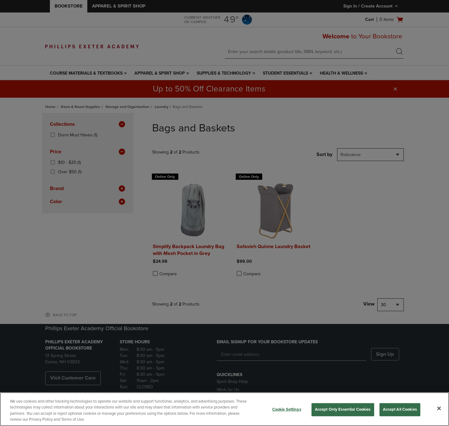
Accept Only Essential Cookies (343, 409)
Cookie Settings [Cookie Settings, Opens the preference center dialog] (286, 409)
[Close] (439, 408)
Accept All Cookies (400, 409)
